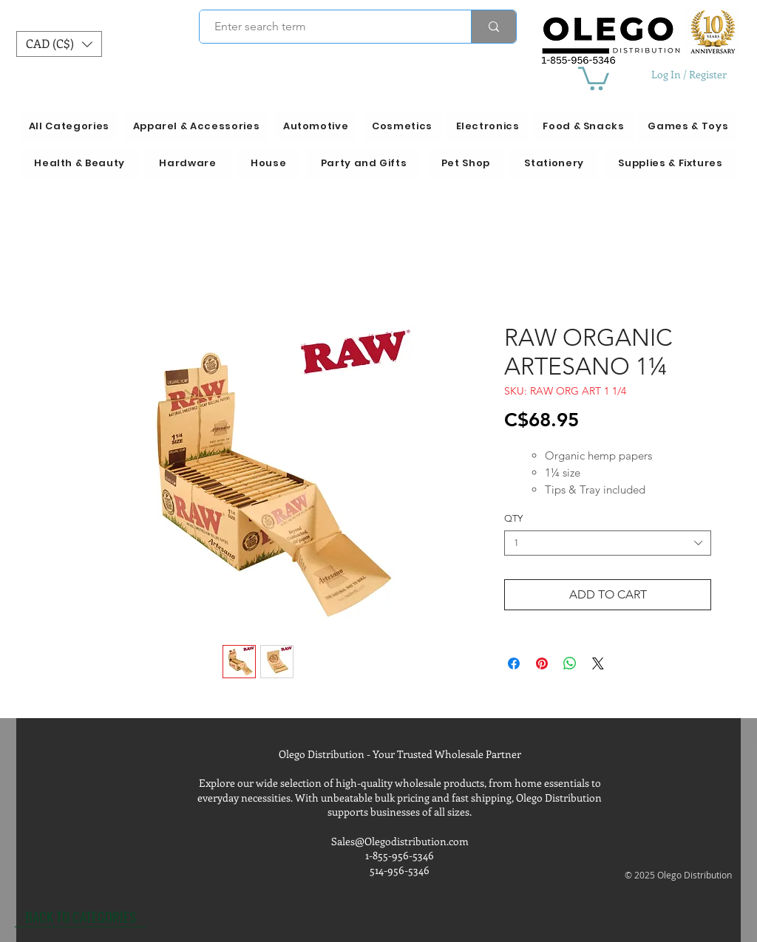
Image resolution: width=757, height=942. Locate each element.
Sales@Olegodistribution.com (400, 841)
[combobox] (607, 543)
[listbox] (59, 44)
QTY (513, 518)
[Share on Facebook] (514, 663)
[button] (59, 44)
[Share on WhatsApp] (570, 663)
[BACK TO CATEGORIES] (80, 916)
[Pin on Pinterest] (542, 663)
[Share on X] (598, 663)
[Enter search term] (327, 26)
